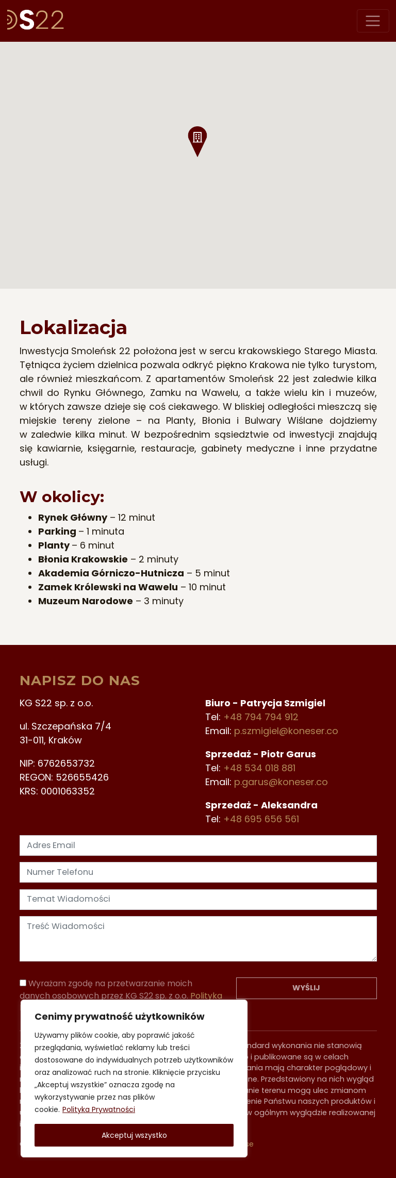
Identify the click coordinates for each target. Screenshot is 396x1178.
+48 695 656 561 (261, 818)
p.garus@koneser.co (281, 781)
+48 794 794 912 (261, 716)
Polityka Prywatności (98, 1109)
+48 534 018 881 (259, 767)
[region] (134, 1078)
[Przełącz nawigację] (373, 20)
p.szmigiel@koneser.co (286, 730)
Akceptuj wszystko (134, 1135)
